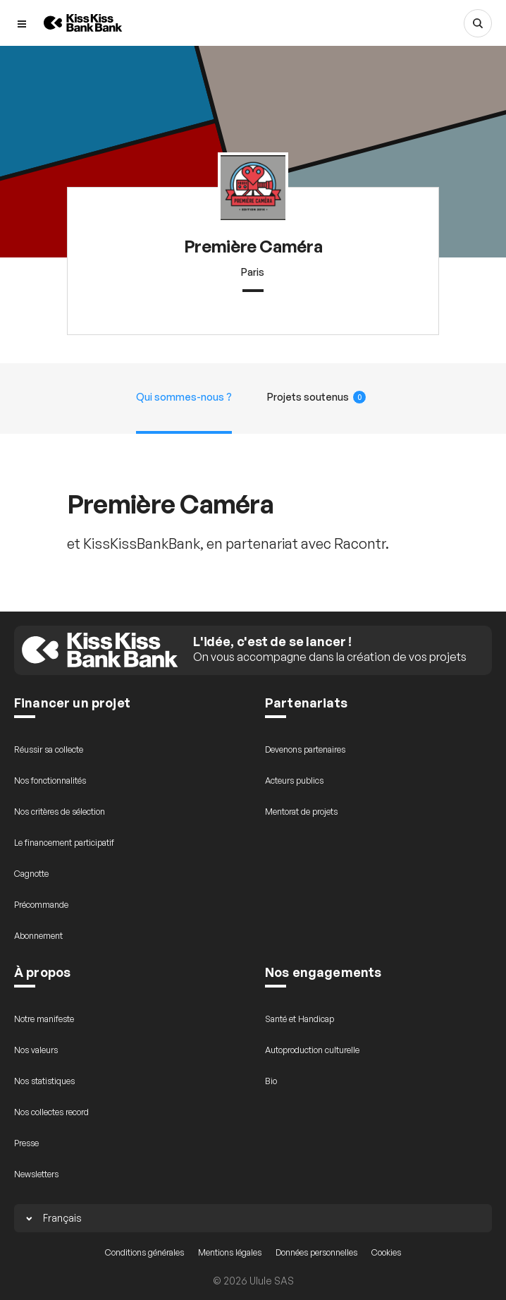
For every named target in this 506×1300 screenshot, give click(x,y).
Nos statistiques (44, 1081)
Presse (26, 1143)
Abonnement (38, 935)
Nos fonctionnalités (50, 780)
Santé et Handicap (299, 1019)
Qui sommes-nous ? (184, 397)
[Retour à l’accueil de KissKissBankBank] (83, 23)
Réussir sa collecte (48, 749)
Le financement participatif (64, 842)
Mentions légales (229, 1252)
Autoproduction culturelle (312, 1050)
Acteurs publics (294, 780)
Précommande (41, 904)
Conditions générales (144, 1252)
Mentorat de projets (301, 811)
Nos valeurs (36, 1050)
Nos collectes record (51, 1112)
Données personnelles (316, 1252)
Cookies (386, 1252)
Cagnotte (31, 873)
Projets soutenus (316, 397)
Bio (271, 1081)
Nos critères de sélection (59, 811)
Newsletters (36, 1174)
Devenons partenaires (305, 749)
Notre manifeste (44, 1019)
